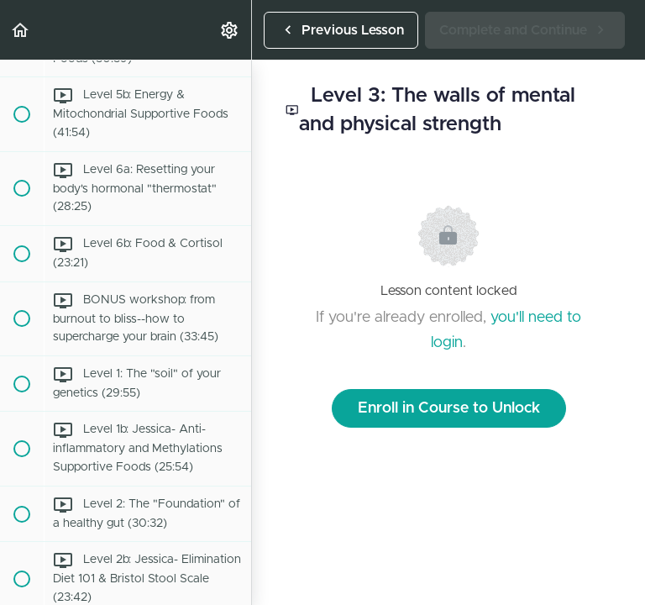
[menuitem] (230, 30)
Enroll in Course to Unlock (449, 408)
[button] (21, 30)
